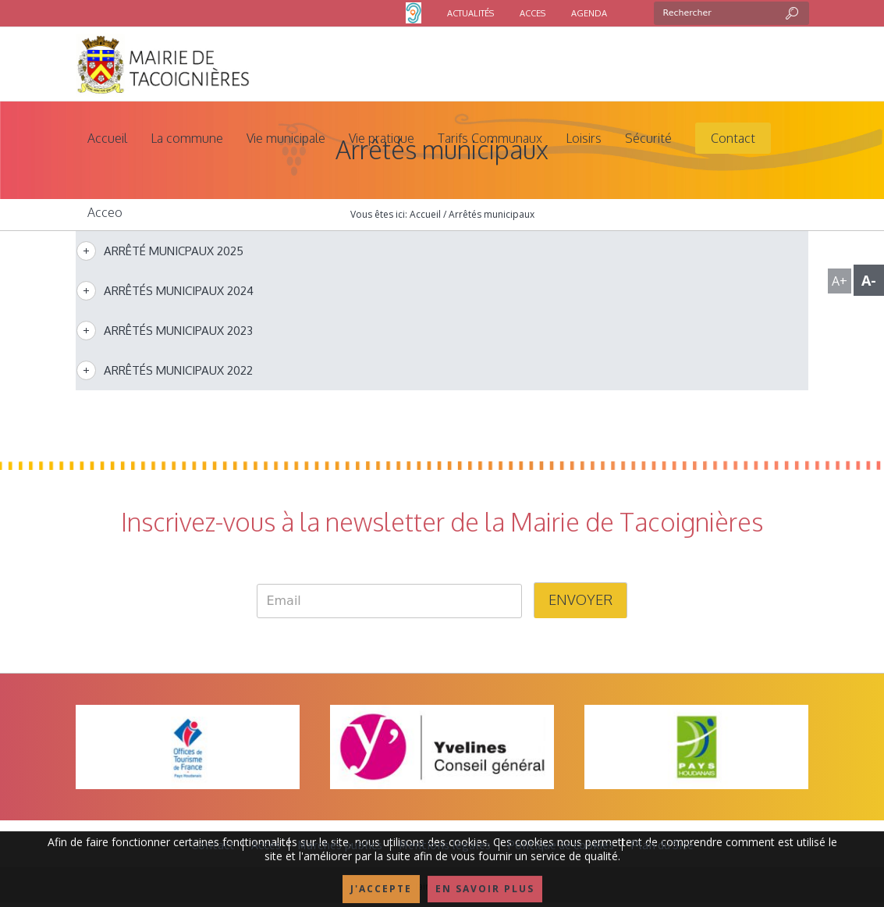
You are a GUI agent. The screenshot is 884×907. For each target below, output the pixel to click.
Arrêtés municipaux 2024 (179, 290)
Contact (213, 844)
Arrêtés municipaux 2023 (178, 330)
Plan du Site (662, 844)
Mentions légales (445, 844)
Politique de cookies (560, 844)
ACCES (532, 13)
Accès (266, 844)
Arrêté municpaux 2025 (173, 251)
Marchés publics (339, 844)
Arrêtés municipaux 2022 (178, 370)
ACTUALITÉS (470, 13)
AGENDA (589, 13)
